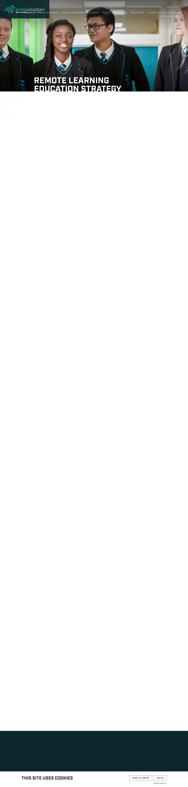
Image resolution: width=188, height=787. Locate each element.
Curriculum (93, 12)
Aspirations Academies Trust (109, 7)
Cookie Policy (160, 783)
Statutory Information (73, 12)
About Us (30, 12)
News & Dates (120, 12)
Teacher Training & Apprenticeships (145, 7)
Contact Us (153, 12)
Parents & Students (48, 12)
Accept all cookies (140, 778)
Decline (160, 778)
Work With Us (137, 12)
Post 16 (106, 12)
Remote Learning (171, 12)
